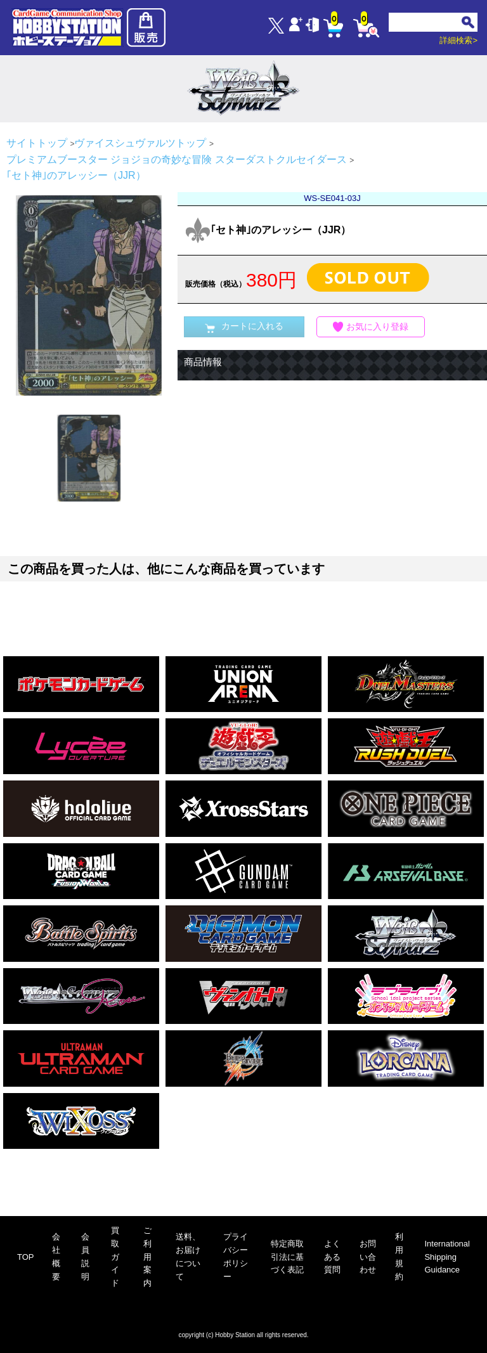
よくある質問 (332, 1257)
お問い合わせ (368, 1257)
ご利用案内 (147, 1257)
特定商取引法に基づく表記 (287, 1257)
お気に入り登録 (371, 326)
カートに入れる (244, 326)
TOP (25, 1257)
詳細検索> (458, 40)
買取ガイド (115, 1257)
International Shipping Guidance (447, 1257)
